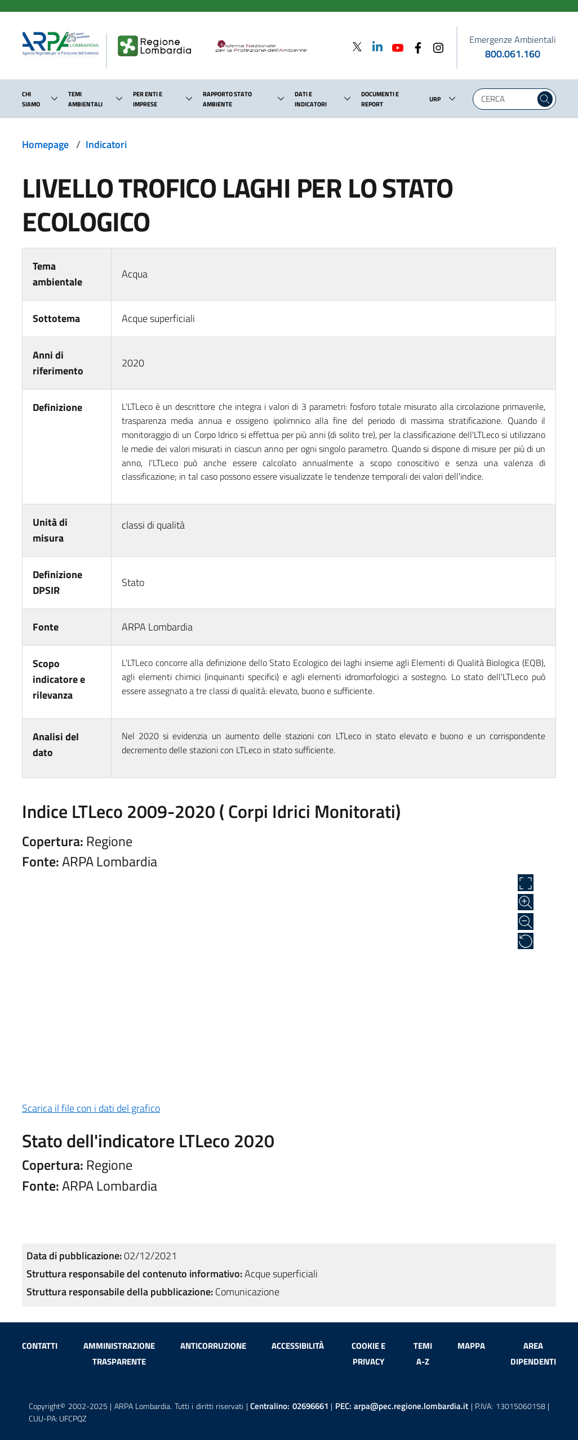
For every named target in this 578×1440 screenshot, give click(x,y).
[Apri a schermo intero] (525, 882)
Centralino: (289, 1405)
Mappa (471, 1345)
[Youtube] (394, 46)
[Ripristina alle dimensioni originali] (525, 941)
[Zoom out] (525, 921)
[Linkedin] (374, 46)
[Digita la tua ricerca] (506, 99)
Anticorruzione (213, 1345)
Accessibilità (298, 1345)
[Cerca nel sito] (545, 99)
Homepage (45, 144)
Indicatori (106, 144)
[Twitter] (357, 46)
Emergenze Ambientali (512, 39)
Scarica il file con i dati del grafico (91, 1108)
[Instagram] (435, 46)
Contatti (39, 1345)
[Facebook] (414, 46)
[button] (55, 98)
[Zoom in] (525, 902)
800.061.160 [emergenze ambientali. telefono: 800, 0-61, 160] (512, 53)
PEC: (402, 1405)
